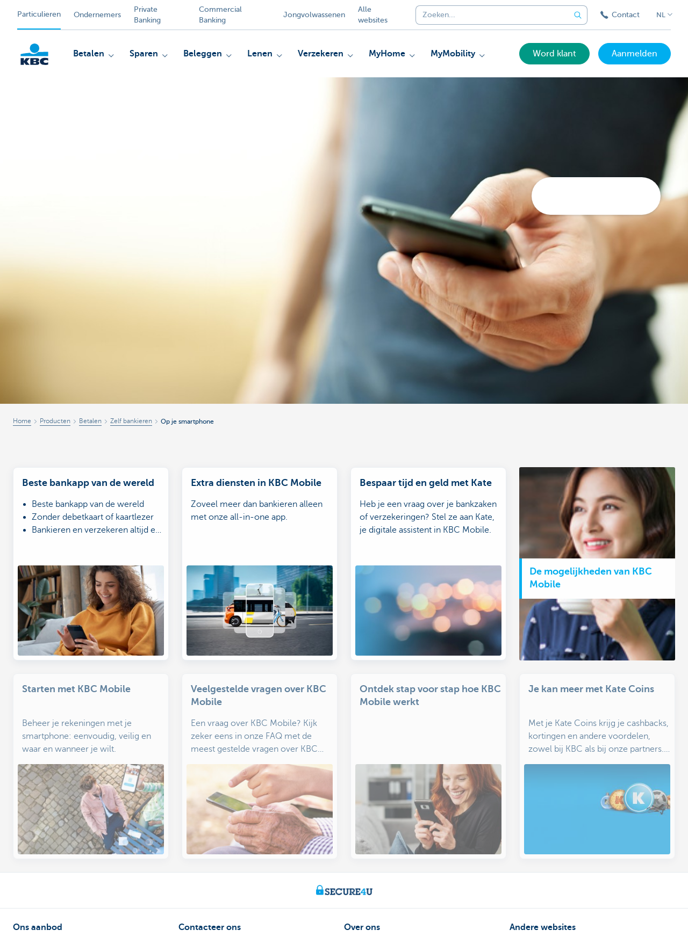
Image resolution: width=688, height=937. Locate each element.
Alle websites (373, 14)
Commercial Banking (220, 14)
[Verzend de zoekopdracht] (577, 15)
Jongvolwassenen (314, 15)
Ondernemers (97, 15)
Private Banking (147, 14)
